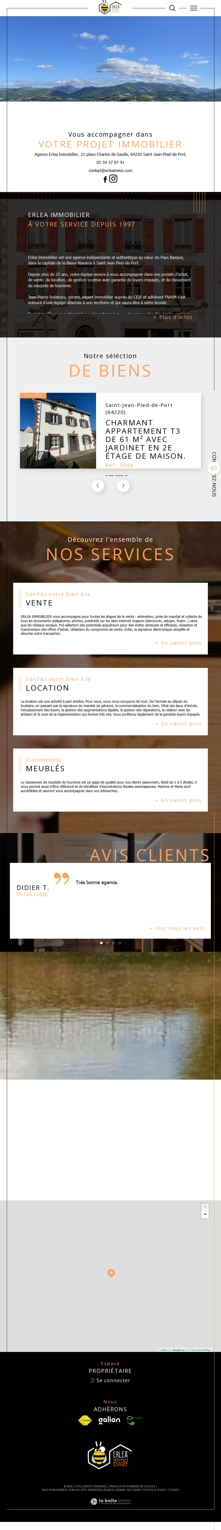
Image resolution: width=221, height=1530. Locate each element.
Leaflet (163, 1357)
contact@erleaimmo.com (110, 170)
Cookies (173, 1497)
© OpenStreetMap (199, 1357)
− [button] (205, 1222)
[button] (123, 487)
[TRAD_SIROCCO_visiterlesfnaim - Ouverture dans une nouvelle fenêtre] (85, 1428)
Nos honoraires (54, 1497)
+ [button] (205, 1215)
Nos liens (134, 1497)
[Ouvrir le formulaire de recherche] (172, 8)
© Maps (177, 1357)
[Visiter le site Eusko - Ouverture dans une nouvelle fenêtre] (135, 1428)
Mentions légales (100, 1497)
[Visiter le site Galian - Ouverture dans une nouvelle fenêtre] (109, 1428)
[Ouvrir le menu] (194, 8)
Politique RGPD (154, 1497)
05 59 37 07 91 (110, 162)
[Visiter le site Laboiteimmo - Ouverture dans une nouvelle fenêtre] (110, 1515)
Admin (120, 1497)
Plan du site (77, 1497)
